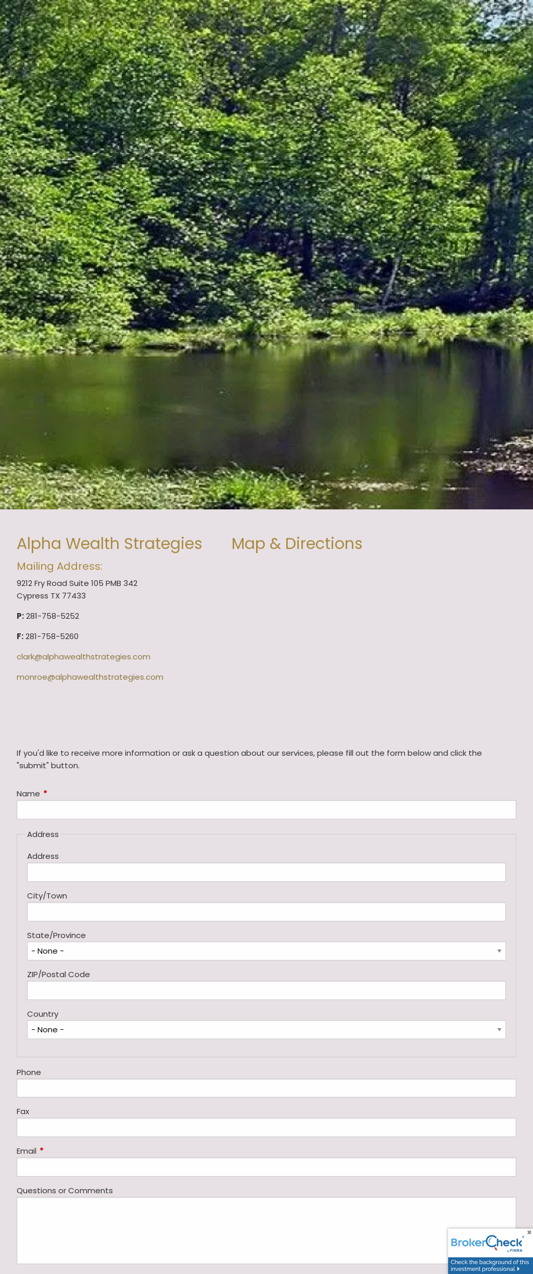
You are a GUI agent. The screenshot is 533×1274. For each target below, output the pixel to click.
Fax (23, 1111)
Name (68, 793)
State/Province (56, 935)
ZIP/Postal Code (58, 974)
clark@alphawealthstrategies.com (83, 656)
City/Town (47, 895)
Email (66, 1150)
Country (42, 1013)
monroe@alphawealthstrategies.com (90, 676)
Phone (29, 1072)
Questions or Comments (65, 1190)
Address (43, 856)
